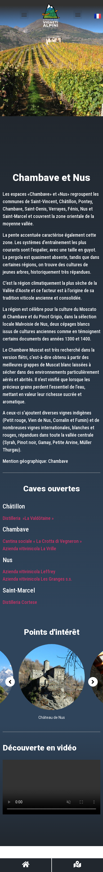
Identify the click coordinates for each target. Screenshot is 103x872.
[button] (24, 14)
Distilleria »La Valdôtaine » (28, 518)
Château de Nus (51, 717)
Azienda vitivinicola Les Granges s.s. (37, 579)
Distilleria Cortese (20, 602)
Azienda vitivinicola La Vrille (29, 548)
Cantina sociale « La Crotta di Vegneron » (42, 541)
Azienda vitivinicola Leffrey (29, 571)
